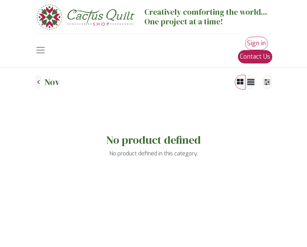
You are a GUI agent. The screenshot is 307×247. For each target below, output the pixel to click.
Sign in (256, 43)
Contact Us (255, 56)
